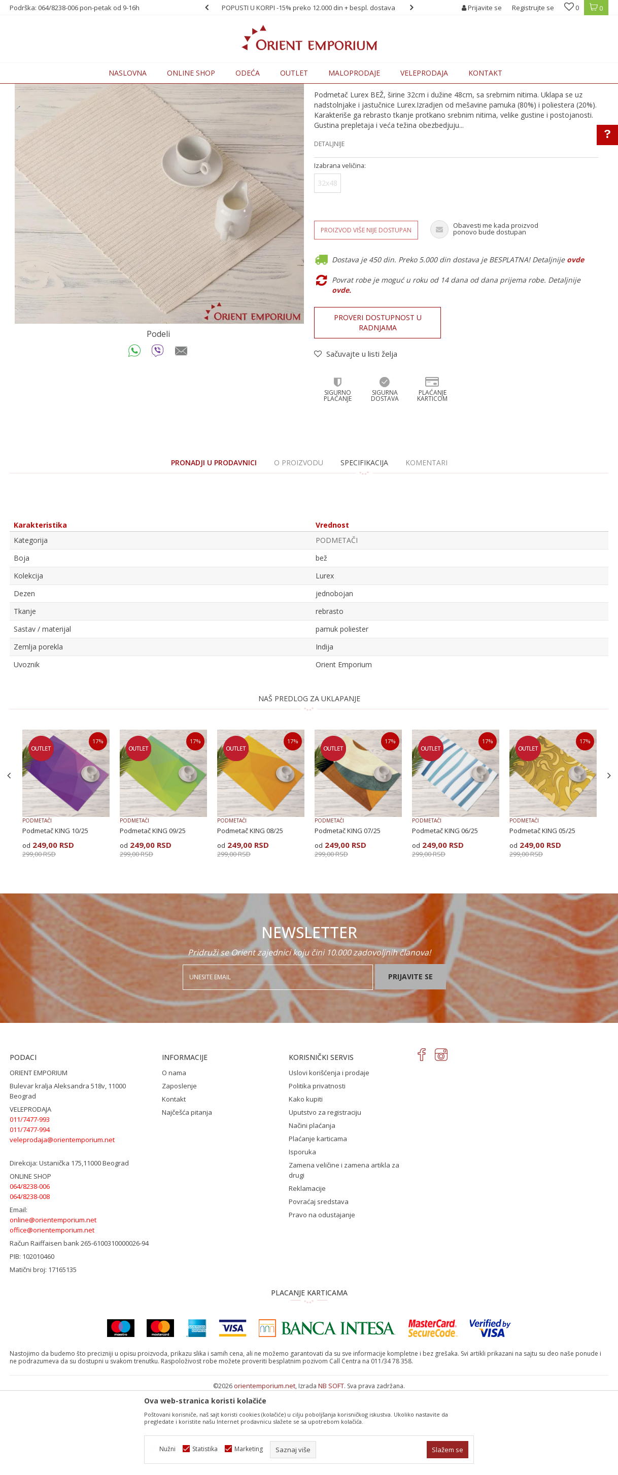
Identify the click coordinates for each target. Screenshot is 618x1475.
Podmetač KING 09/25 (153, 914)
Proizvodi (80, 89)
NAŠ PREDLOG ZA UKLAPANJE (309, 782)
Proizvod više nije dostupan (366, 314)
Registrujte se (533, 7)
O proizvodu (298, 546)
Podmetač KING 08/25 (250, 914)
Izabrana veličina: (340, 249)
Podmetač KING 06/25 (445, 914)
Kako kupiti (306, 1182)
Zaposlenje (179, 1169)
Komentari (426, 546)
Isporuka (302, 1235)
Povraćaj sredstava (319, 1285)
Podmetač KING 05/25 (542, 914)
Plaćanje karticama (318, 1222)
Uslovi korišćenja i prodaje (329, 1156)
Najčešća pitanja (187, 1195)
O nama (174, 1156)
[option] (309, 7)
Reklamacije (307, 1272)
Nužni (167, 1449)
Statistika (205, 1449)
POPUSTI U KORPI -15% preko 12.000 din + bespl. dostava (308, 7)
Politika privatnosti (317, 1169)
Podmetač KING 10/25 (55, 914)
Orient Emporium (34, 89)
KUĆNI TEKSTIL (121, 89)
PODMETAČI (166, 89)
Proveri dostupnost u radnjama (378, 406)
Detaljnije (329, 227)
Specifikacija (364, 546)
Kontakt (174, 1182)
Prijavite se (410, 1060)
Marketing (248, 1449)
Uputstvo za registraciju (325, 1195)
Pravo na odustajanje (322, 1298)
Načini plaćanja (312, 1209)
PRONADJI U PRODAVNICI (214, 546)
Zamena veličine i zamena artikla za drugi (344, 1253)
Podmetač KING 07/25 (348, 914)
